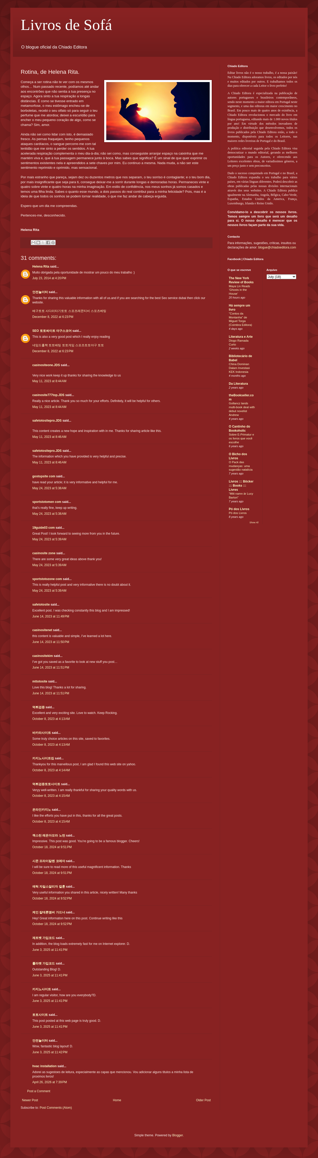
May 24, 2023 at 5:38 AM (49, 488)
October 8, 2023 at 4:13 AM (51, 719)
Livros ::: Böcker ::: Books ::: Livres (241, 486)
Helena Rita (40, 266)
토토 (101, 345)
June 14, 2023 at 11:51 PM (50, 667)
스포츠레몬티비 (79, 311)
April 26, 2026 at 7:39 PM (49, 1082)
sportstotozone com (47, 579)
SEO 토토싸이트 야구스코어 (52, 331)
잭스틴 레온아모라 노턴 (48, 835)
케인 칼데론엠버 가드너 (48, 912)
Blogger (177, 1135)
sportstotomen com (46, 502)
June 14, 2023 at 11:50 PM (50, 642)
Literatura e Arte (241, 337)
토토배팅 (55, 345)
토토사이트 (40, 1015)
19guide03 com (43, 527)
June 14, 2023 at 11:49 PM (50, 616)
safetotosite (41, 604)
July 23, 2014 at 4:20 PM (49, 278)
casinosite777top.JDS (48, 395)
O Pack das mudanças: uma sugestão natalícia (241, 466)
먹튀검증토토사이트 (46, 784)
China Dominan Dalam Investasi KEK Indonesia (239, 368)
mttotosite (39, 681)
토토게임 (68, 345)
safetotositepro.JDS (47, 420)
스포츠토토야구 (86, 345)
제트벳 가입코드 (43, 938)
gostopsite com (43, 476)
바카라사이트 (41, 733)
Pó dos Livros (239, 509)
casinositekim (42, 656)
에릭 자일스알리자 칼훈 (48, 886)
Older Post (203, 1100)
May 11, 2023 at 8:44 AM (49, 381)
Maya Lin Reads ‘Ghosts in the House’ (239, 290)
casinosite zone (43, 553)
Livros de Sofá (66, 24)
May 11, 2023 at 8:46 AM (49, 437)
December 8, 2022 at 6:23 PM (52, 317)
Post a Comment (38, 1091)
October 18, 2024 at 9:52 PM (52, 898)
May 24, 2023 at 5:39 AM (49, 539)
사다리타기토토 (56, 311)
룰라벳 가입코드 (43, 963)
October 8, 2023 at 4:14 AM (51, 770)
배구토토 (38, 311)
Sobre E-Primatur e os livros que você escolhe (241, 438)
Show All (254, 522)
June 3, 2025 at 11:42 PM (49, 1052)
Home (117, 1100)
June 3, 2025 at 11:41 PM (49, 950)
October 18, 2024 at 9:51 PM (52, 847)
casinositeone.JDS (46, 365)
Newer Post (30, 1100)
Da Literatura (238, 383)
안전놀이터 (40, 292)
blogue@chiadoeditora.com (277, 247)
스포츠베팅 (98, 311)
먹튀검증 (38, 707)
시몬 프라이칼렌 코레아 (48, 861)
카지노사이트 (41, 989)
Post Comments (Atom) (56, 1107)
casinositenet (42, 630)
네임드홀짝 (40, 345)
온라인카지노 (41, 809)
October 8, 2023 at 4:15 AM (51, 796)
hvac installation (44, 1066)
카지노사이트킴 (43, 758)
